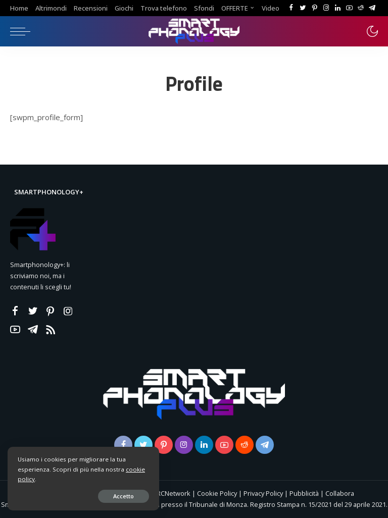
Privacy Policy (263, 493)
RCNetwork (173, 493)
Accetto (123, 496)
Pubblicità (304, 493)
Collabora (339, 493)
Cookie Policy (217, 493)
